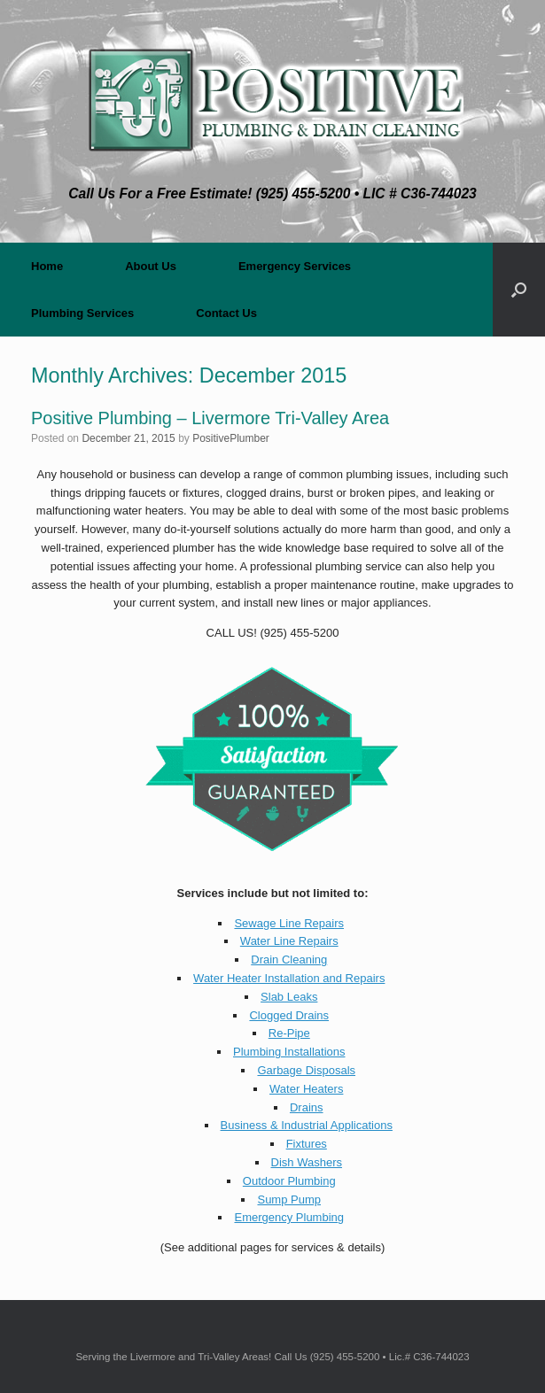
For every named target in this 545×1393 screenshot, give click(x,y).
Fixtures (306, 1143)
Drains (306, 1107)
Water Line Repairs (289, 941)
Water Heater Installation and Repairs (289, 978)
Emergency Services (294, 266)
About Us (150, 266)
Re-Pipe (289, 1033)
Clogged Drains (289, 1015)
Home (47, 266)
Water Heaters (306, 1088)
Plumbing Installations (289, 1051)
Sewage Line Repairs (289, 923)
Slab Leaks (289, 996)
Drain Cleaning (289, 959)
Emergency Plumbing (289, 1217)
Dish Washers (306, 1162)
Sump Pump (289, 1199)
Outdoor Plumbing (289, 1181)
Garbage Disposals (306, 1070)
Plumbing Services (82, 313)
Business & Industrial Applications (307, 1125)
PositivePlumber (230, 438)
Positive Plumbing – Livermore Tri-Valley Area (210, 418)
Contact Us (226, 313)
